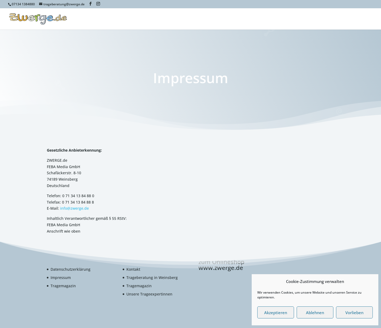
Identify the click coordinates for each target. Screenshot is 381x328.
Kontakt (133, 269)
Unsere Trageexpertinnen (149, 294)
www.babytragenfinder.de (292, 19)
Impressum (61, 277)
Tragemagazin (63, 285)
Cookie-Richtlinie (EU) (342, 19)
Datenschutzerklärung (70, 269)
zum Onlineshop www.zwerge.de (221, 265)
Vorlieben (354, 312)
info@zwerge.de (74, 208)
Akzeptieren (275, 312)
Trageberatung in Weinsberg (152, 277)
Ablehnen (315, 312)
